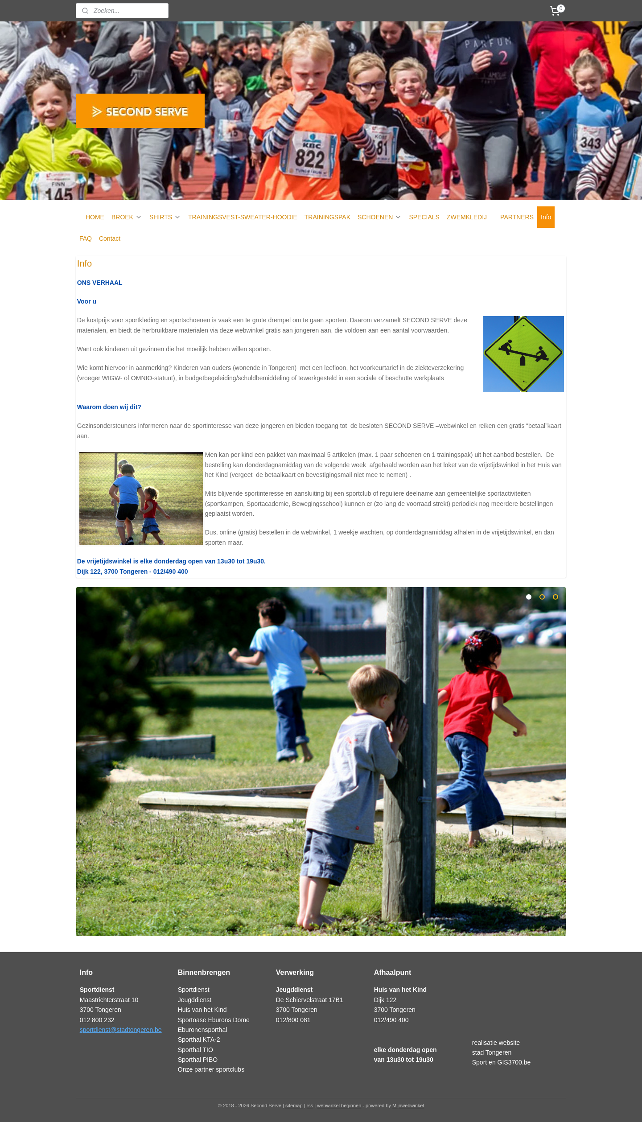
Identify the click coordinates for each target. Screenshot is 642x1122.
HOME (95, 217)
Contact (109, 238)
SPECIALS (424, 217)
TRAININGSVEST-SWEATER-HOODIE (242, 217)
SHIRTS (165, 217)
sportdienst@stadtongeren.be (121, 1029)
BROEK (126, 217)
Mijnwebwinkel (408, 1105)
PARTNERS (517, 217)
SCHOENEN (380, 217)
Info (546, 217)
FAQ (85, 238)
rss (310, 1105)
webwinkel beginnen (339, 1105)
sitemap (294, 1105)
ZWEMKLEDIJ (467, 217)
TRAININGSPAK (327, 217)
